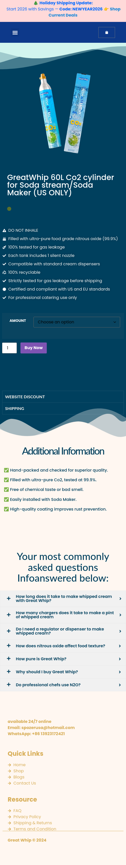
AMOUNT (17, 320)
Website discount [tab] (25, 396)
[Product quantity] (9, 347)
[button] (15, 32)
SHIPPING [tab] (14, 408)
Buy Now (34, 348)
